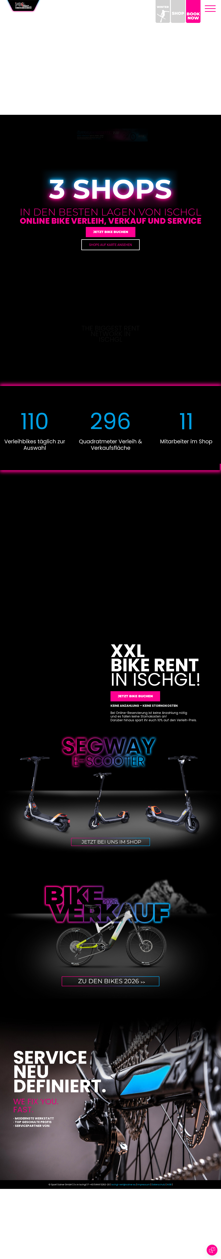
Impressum (143, 1238)
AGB (169, 1238)
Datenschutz (158, 1238)
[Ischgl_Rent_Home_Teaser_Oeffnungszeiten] (110, 129)
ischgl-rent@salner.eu (123, 1238)
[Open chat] (212, 1250)
